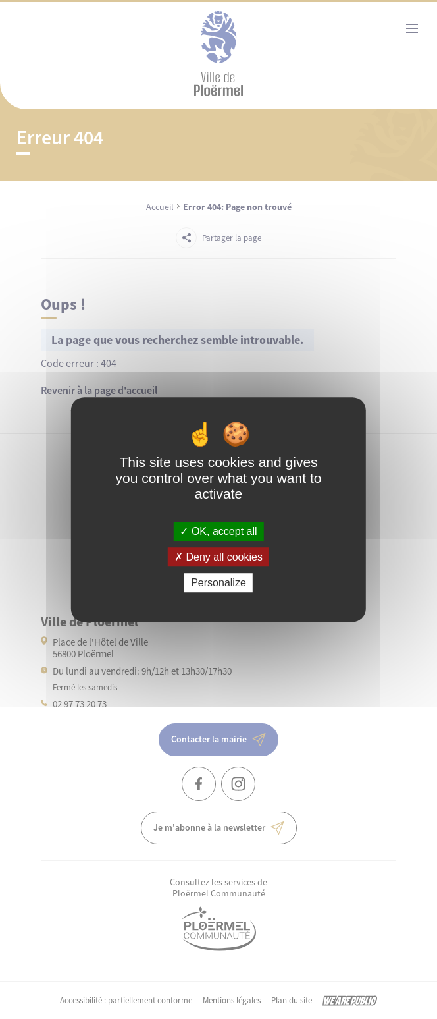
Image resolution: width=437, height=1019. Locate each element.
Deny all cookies (218, 557)
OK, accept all (218, 531)
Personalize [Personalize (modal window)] (218, 582)
